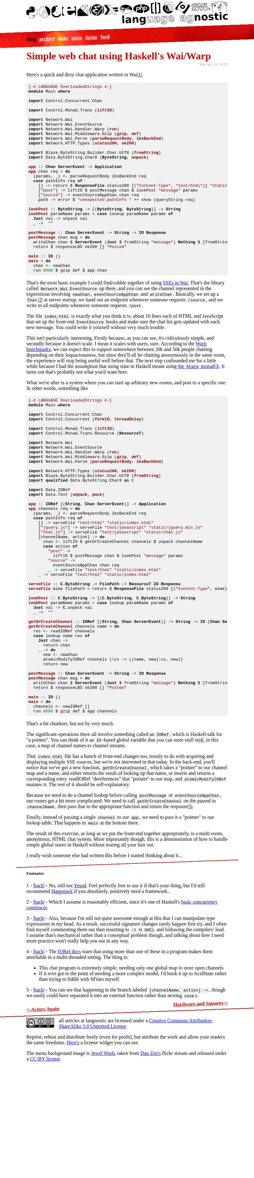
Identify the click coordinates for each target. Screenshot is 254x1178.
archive (47, 39)
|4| (201, 840)
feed (104, 36)
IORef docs (69, 1052)
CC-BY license (45, 1159)
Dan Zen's (151, 1154)
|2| (40, 337)
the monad (196, 404)
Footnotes (35, 974)
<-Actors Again (42, 1110)
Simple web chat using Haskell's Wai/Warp (118, 56)
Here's (73, 1143)
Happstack (62, 992)
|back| (39, 986)
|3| (216, 404)
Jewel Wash (103, 1154)
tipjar (91, 37)
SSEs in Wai (175, 320)
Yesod (80, 986)
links (63, 38)
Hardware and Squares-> (200, 1104)
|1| (139, 74)
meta (76, 38)
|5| (190, 907)
